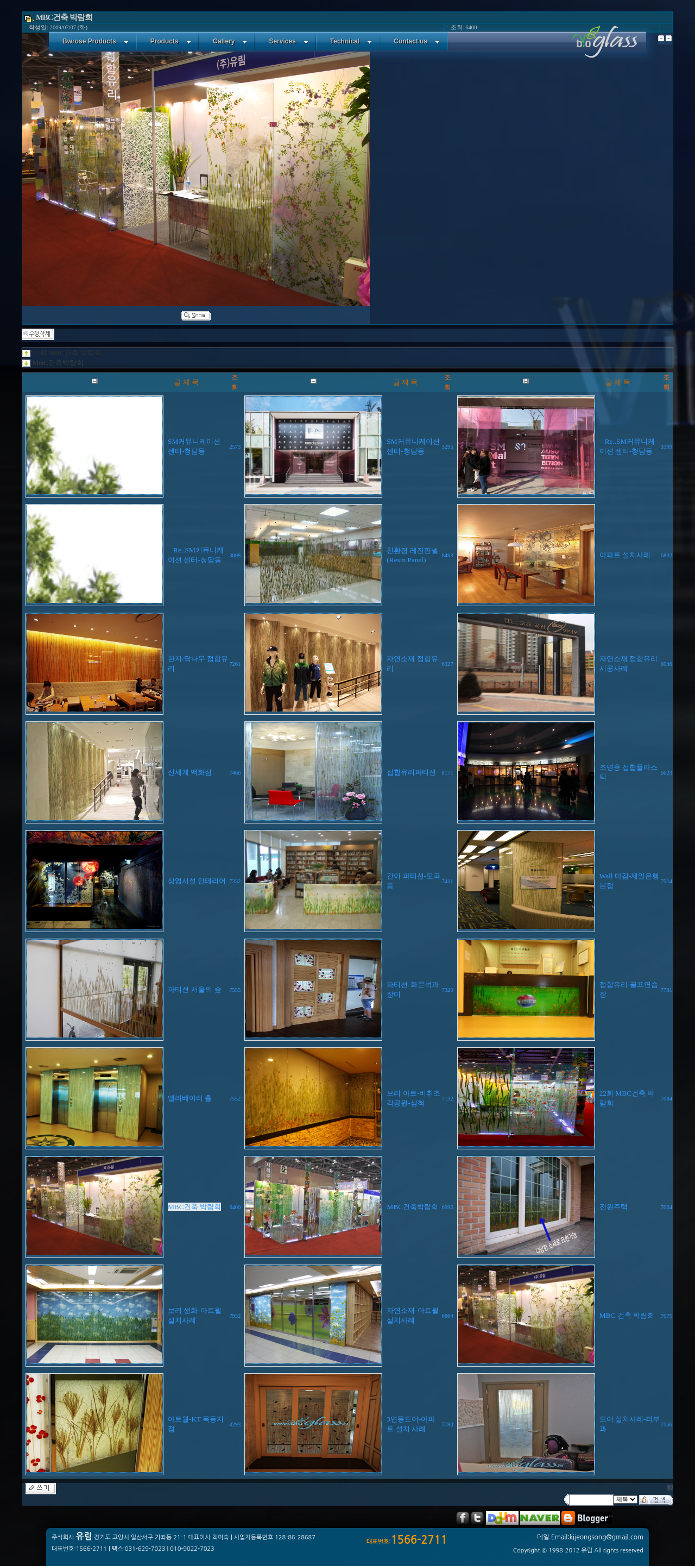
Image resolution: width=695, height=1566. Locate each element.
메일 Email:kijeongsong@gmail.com (590, 1537)
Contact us (417, 41)
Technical (351, 41)
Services (288, 41)
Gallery (230, 41)
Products (170, 41)
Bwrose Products (95, 41)
